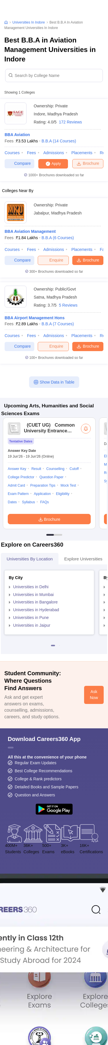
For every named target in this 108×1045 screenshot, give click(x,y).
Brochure (88, 163)
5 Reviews (68, 305)
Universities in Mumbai (33, 594)
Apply (56, 163)
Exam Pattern (18, 494)
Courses (12, 152)
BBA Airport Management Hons (35, 318)
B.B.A (58, 141)
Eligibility (62, 494)
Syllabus (28, 502)
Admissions (53, 152)
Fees (31, 152)
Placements (81, 152)
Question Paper (51, 477)
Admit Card (16, 485)
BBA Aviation (17, 134)
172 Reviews (70, 122)
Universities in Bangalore (35, 602)
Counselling (55, 469)
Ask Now (94, 694)
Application (42, 494)
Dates (12, 502)
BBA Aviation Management (30, 231)
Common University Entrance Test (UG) (49, 431)
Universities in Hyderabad (36, 609)
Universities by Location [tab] (30, 558)
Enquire (53, 260)
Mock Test (68, 485)
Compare (19, 163)
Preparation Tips (42, 485)
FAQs (44, 502)
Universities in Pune (31, 617)
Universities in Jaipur (31, 625)
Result (36, 469)
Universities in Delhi (31, 587)
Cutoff (74, 469)
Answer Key (17, 469)
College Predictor (21, 477)
